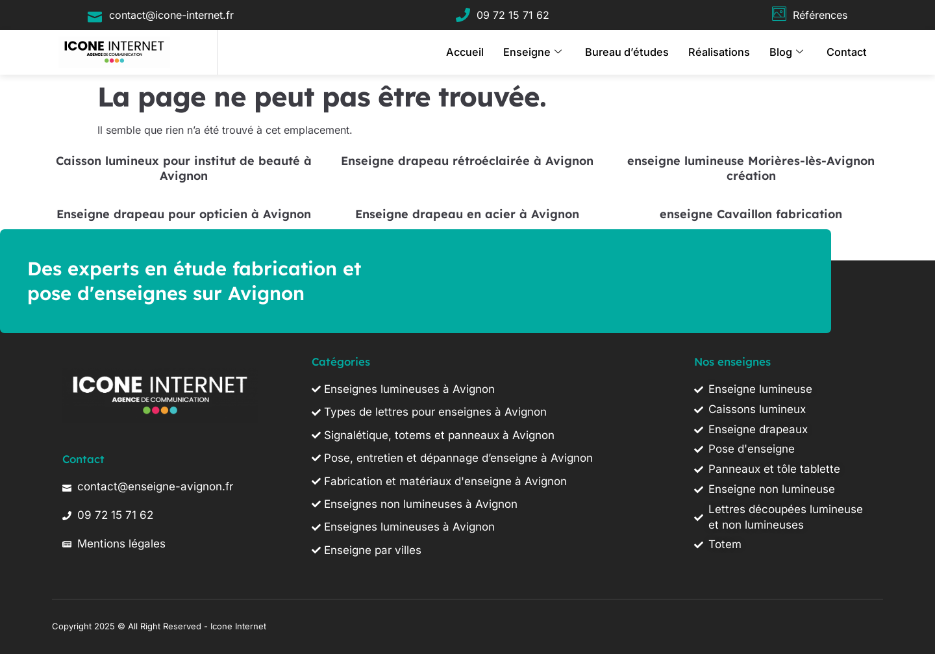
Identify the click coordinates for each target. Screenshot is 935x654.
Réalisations (726, 51)
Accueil (488, 51)
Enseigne (552, 52)
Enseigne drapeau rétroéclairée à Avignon (467, 160)
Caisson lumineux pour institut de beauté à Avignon (184, 168)
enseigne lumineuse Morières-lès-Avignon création (751, 168)
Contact (848, 51)
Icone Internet (238, 626)
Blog (790, 52)
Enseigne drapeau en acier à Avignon (467, 214)
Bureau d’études (641, 51)
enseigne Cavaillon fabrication (751, 214)
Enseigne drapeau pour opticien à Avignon (183, 214)
